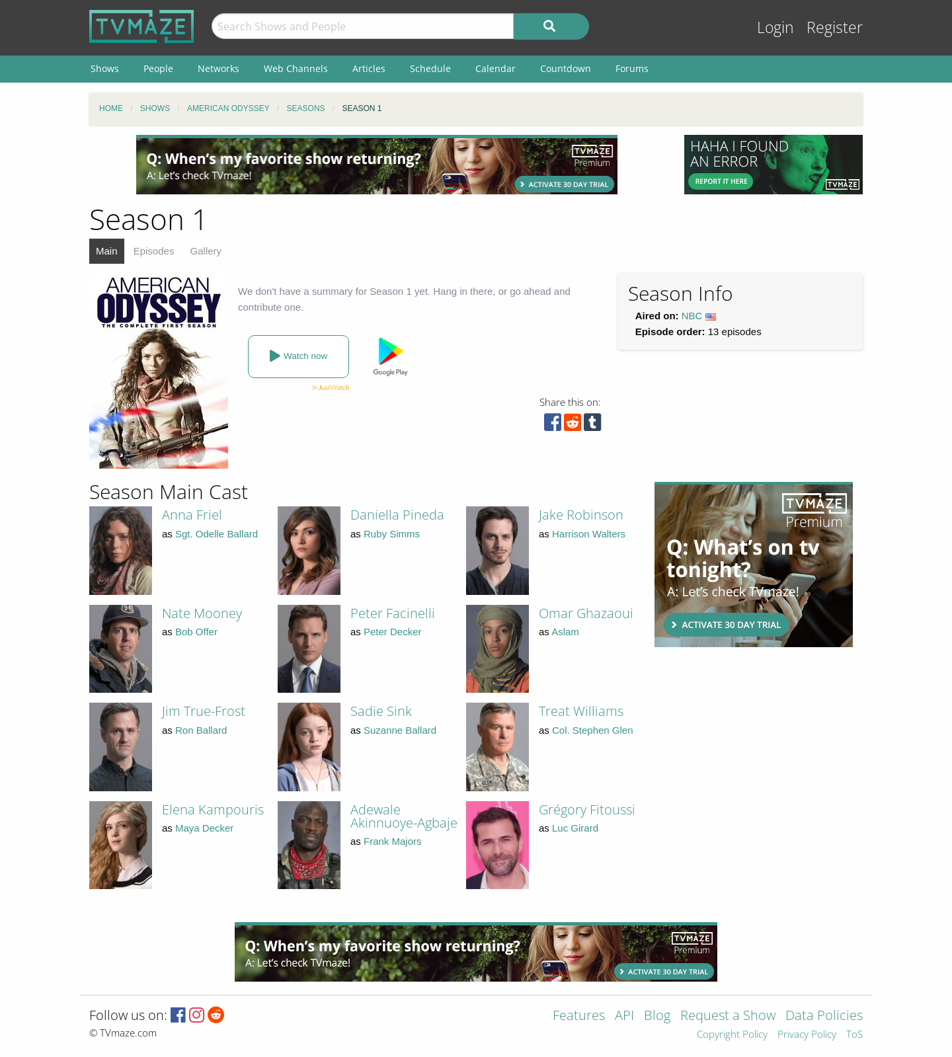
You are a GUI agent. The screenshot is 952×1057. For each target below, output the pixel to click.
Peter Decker (393, 631)
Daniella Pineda (397, 515)
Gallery (206, 250)
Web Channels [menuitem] (296, 68)
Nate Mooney (202, 613)
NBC (692, 315)
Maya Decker (204, 828)
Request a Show (727, 1016)
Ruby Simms (392, 533)
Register (835, 27)
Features (579, 1016)
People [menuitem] (158, 68)
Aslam (565, 631)
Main (107, 250)
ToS (854, 1034)
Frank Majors (393, 841)
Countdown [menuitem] (565, 68)
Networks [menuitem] (218, 68)
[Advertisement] (376, 164)
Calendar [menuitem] (495, 68)
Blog (657, 1016)
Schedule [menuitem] (430, 68)
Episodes (154, 250)
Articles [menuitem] (368, 68)
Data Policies (824, 1016)
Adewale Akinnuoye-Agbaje (403, 816)
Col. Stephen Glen (592, 730)
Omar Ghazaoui (586, 613)
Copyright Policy (732, 1034)
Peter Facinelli (392, 613)
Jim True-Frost (203, 711)
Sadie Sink (381, 711)
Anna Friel (192, 515)
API (624, 1016)
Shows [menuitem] (105, 68)
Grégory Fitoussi (587, 809)
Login (775, 27)
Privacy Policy (806, 1034)
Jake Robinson (581, 515)
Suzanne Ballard (400, 730)
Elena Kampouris (213, 809)
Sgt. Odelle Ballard (216, 533)
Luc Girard (575, 828)
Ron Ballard (201, 730)
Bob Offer (196, 631)
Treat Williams (581, 711)
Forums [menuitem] (632, 68)
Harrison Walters (588, 533)
